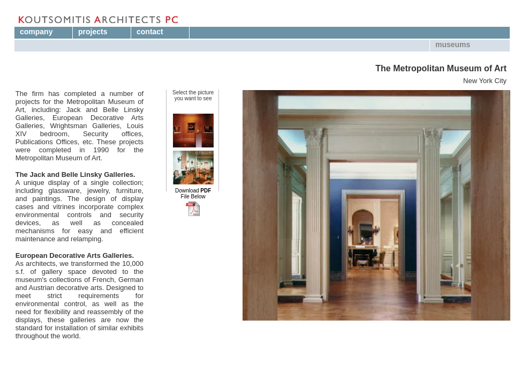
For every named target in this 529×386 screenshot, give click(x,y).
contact (150, 31)
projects (92, 31)
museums (452, 44)
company (36, 31)
